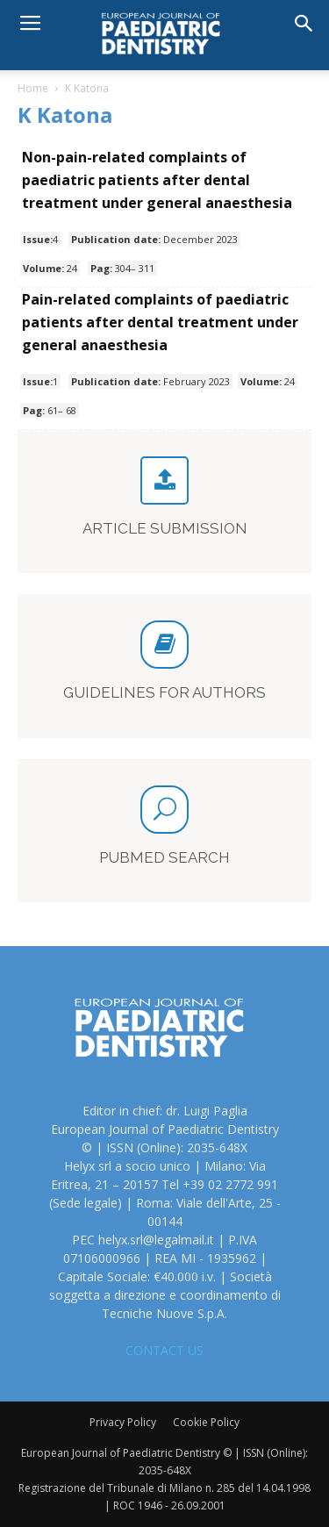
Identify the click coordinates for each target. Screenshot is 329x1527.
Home (33, 88)
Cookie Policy (206, 1422)
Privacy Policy (122, 1422)
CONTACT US (164, 1350)
